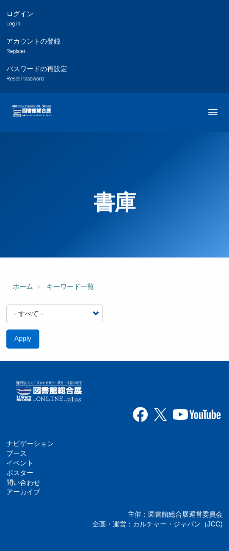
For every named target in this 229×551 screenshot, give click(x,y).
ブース (16, 453)
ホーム (23, 286)
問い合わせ (23, 482)
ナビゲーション (30, 443)
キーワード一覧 (70, 286)
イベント (19, 463)
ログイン (19, 18)
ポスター (19, 472)
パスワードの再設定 (36, 73)
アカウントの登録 (33, 46)
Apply (22, 338)
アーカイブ (23, 492)
